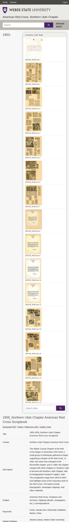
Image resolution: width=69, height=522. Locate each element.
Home (5, 2)
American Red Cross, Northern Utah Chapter (30, 16)
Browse (13, 2)
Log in (65, 2)
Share (20, 427)
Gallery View (45, 427)
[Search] (23, 25)
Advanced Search (60, 24)
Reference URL (31, 427)
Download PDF (9, 427)
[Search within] (39, 408)
